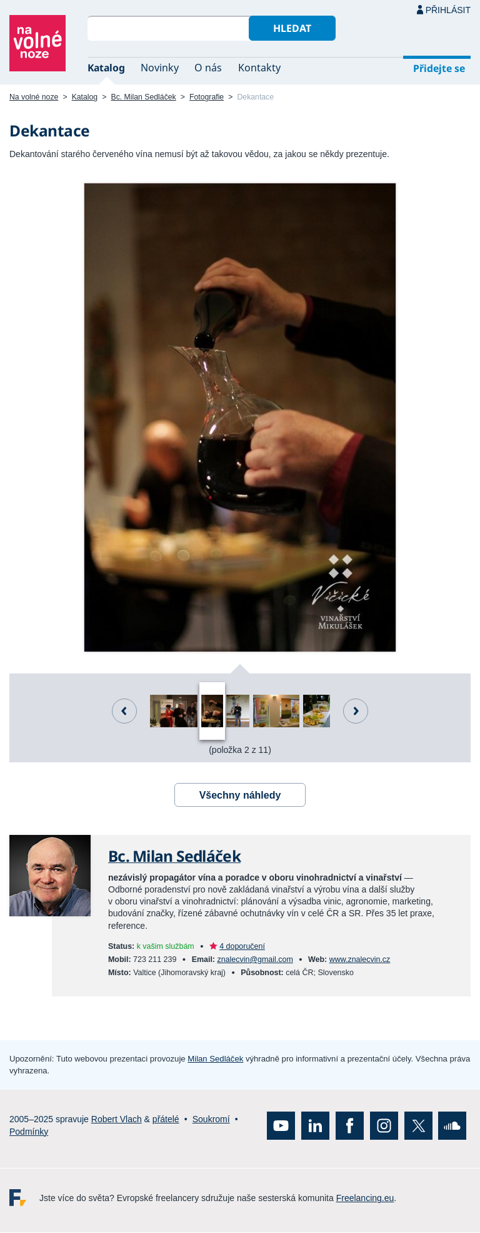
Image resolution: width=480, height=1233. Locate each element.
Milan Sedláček (215, 1059)
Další (355, 711)
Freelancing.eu (24, 1198)
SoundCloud (452, 1126)
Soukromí (211, 1120)
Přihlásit (448, 10)
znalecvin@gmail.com (254, 959)
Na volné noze (33, 97)
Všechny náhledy (240, 795)
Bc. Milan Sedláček (143, 97)
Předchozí (124, 711)
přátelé (165, 1120)
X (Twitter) (418, 1126)
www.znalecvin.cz (360, 959)
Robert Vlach (116, 1120)
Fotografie (206, 97)
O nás (208, 67)
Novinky (160, 67)
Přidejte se (439, 68)
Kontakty (259, 67)
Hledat (292, 28)
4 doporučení (242, 946)
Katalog (106, 67)
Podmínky (28, 1132)
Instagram (384, 1126)
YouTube (281, 1126)
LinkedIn (315, 1126)
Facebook (350, 1126)
